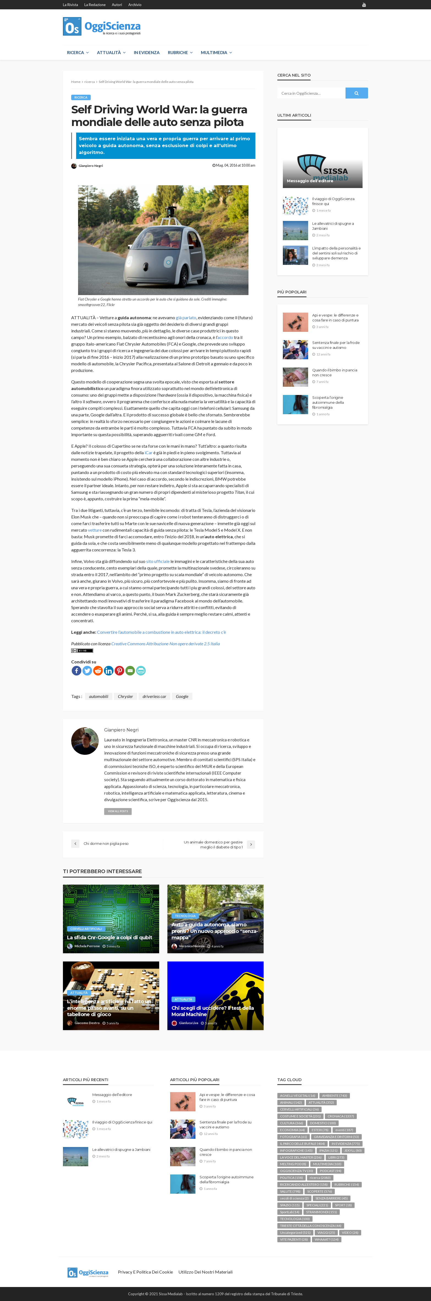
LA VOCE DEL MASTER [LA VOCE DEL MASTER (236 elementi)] (301, 1157)
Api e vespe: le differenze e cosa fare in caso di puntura (335, 317)
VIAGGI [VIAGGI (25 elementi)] (326, 1232)
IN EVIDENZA (147, 52)
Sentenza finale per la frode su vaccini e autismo (336, 345)
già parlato (186, 317)
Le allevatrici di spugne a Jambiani (333, 226)
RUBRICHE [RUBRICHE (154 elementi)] (347, 1184)
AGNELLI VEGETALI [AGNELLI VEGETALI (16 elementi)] (297, 1095)
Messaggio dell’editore (310, 180)
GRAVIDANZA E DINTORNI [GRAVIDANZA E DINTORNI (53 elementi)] (336, 1137)
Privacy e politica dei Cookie (145, 1271)
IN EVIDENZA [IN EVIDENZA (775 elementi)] (346, 1144)
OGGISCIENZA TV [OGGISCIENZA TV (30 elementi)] (296, 1171)
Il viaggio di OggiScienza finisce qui (333, 201)
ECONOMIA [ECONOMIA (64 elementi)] (292, 1130)
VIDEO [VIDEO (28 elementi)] (350, 1232)
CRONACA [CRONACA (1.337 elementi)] (341, 1116)
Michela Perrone (87, 946)
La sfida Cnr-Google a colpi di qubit (109, 938)
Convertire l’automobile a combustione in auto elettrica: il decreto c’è (161, 632)
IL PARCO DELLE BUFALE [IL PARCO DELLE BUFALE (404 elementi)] (302, 1144)
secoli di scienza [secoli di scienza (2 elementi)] (294, 1198)
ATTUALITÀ (109, 52)
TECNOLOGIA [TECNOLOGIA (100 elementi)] (295, 1219)
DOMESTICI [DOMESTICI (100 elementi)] (323, 1123)
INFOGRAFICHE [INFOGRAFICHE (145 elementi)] (296, 1150)
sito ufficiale (158, 561)
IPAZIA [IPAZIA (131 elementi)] (328, 1150)
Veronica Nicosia (192, 946)
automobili (98, 696)
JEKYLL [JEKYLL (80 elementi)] (353, 1150)
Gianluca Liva (188, 1023)
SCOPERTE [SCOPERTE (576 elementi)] (319, 1191)
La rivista (70, 4)
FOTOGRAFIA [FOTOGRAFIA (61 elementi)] (293, 1137)
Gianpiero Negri (91, 166)
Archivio (135, 4)
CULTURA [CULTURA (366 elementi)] (291, 1123)
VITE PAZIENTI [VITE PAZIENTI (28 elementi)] (294, 1239)
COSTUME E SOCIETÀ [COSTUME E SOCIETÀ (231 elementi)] (300, 1116)
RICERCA (75, 52)
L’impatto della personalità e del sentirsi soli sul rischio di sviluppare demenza (336, 253)
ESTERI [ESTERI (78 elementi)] (320, 1130)
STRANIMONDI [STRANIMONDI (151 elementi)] (321, 1212)
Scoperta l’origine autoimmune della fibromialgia (328, 402)
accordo (225, 337)
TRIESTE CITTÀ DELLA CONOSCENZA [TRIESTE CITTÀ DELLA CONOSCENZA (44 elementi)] (310, 1226)
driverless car (154, 696)
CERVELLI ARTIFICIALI (86, 928)
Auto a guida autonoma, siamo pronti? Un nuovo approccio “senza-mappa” (215, 931)
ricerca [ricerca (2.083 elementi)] (320, 1178)
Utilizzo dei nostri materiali (205, 1271)
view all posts (118, 811)
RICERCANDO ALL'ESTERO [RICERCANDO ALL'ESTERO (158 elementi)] (304, 1184)
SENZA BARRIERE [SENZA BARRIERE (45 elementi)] (332, 1198)
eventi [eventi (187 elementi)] (344, 1130)
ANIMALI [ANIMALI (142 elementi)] (291, 1102)
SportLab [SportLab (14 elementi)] (289, 1212)
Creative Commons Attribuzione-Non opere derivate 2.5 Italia (165, 643)
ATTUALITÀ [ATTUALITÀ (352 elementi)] (321, 1102)
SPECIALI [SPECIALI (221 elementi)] (317, 1205)
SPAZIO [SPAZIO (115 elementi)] (290, 1205)
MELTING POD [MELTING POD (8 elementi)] (293, 1164)
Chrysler (125, 696)
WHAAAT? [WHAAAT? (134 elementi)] (327, 1239)
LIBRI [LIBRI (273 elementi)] (336, 1157)
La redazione (95, 4)
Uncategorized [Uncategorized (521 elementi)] (295, 1232)
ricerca (80, 97)
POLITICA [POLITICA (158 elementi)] (291, 1178)
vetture (95, 529)
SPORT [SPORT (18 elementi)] (343, 1205)
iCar (149, 452)
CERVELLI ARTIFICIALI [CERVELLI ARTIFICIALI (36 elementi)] (299, 1109)
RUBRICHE (178, 52)
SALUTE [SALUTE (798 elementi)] (290, 1191)
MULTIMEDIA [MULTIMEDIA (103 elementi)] (327, 1164)
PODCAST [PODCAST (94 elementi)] (330, 1171)
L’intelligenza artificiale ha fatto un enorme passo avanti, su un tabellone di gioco (109, 1008)
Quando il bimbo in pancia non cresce (334, 372)
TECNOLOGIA (185, 916)
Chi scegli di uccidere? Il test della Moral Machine (213, 1011)
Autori (117, 4)
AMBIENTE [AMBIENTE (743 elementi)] (334, 1095)
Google (182, 696)
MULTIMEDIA (214, 52)
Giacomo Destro (87, 1023)
